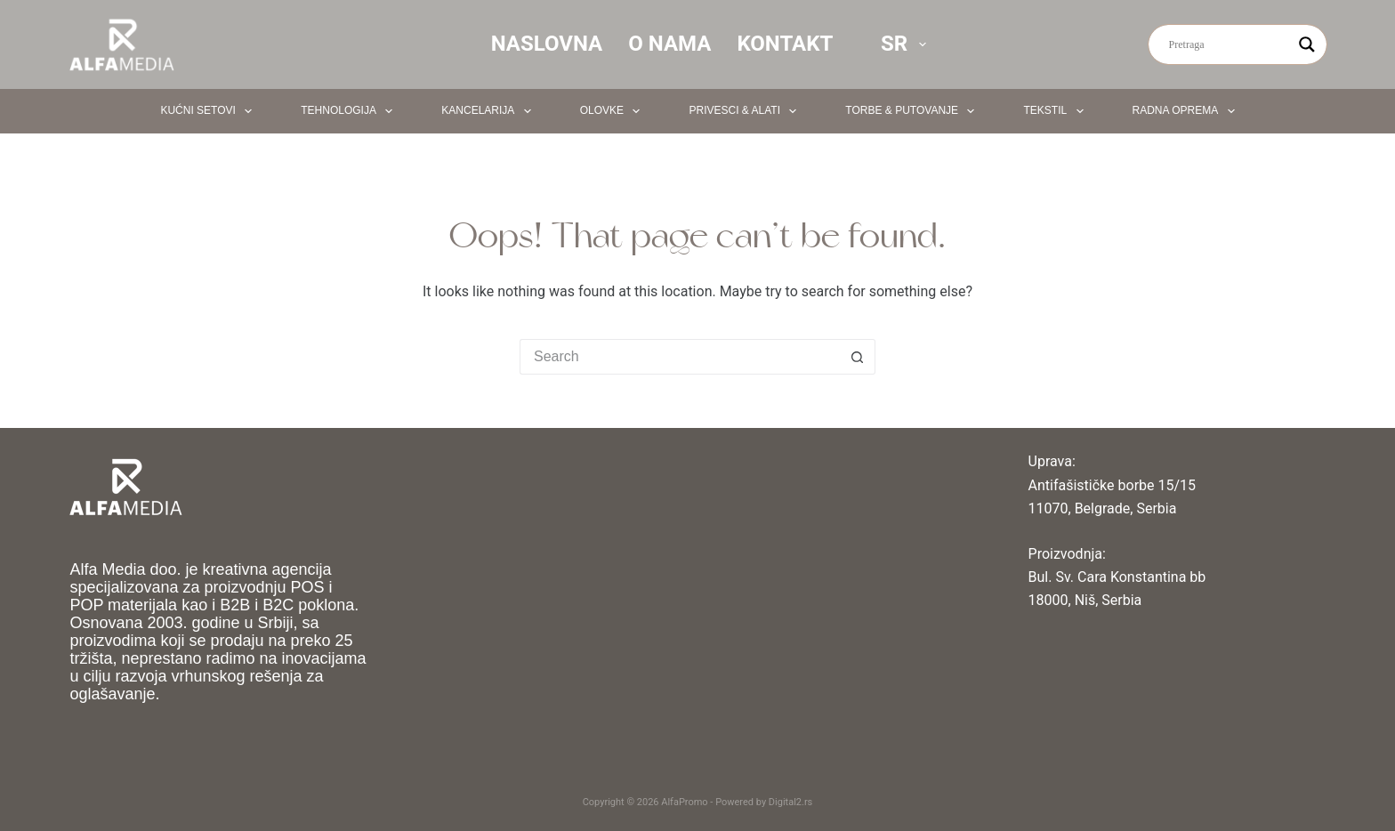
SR (907, 43)
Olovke (614, 111)
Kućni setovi (209, 111)
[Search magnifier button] (1306, 44)
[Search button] (857, 357)
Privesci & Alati (746, 111)
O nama (669, 43)
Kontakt (785, 43)
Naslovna (547, 43)
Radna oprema (1187, 111)
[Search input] (1229, 44)
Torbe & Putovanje (913, 111)
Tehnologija (350, 111)
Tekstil (1056, 111)
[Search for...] (680, 357)
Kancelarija (489, 111)
